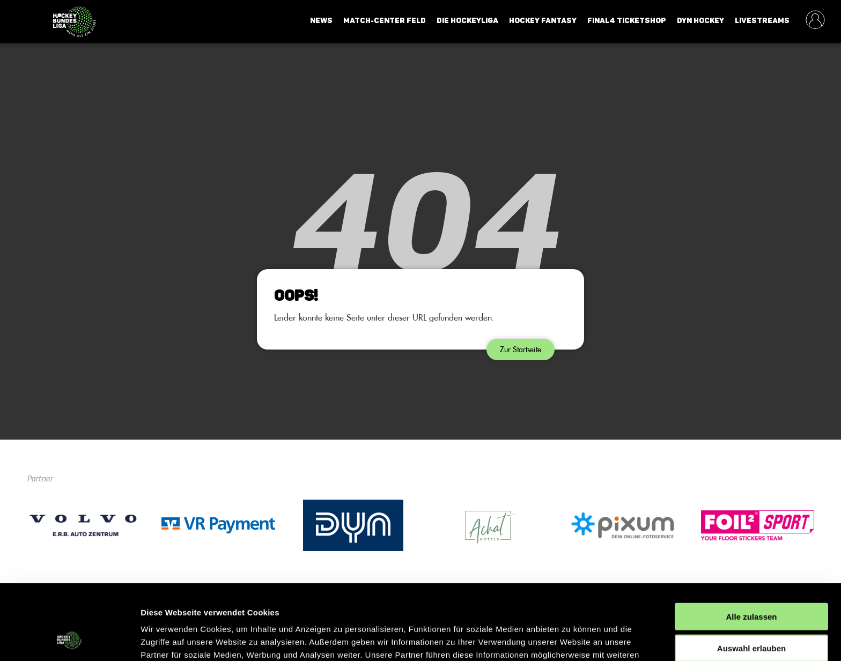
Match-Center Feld (384, 20)
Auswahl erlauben (751, 585)
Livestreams (762, 20)
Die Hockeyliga (467, 20)
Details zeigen (570, 639)
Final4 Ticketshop (626, 20)
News (321, 20)
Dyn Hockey (700, 20)
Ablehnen (751, 616)
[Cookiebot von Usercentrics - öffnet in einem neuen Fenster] (69, 640)
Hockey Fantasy (543, 20)
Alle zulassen (751, 554)
